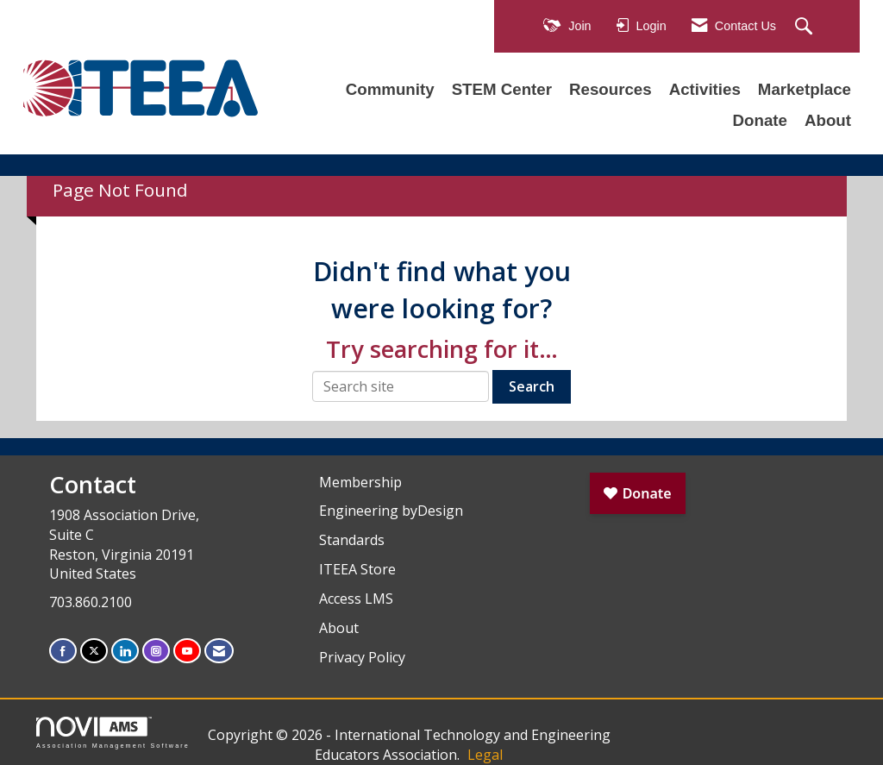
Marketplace (804, 89)
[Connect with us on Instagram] (156, 650)
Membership (360, 482)
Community (390, 89)
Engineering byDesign (391, 510)
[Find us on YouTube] (187, 650)
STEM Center (502, 89)
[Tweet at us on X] (94, 650)
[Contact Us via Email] (219, 650)
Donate (760, 120)
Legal (485, 754)
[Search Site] (806, 27)
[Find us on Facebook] (63, 650)
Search (531, 386)
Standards (352, 539)
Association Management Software (113, 733)
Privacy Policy (362, 657)
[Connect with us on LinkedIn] (125, 650)
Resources (610, 89)
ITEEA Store (357, 569)
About (828, 120)
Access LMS (356, 598)
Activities (705, 89)
